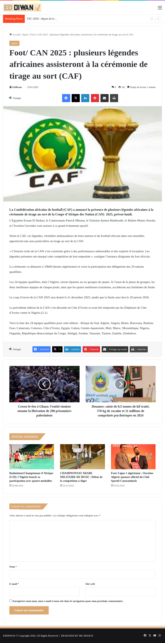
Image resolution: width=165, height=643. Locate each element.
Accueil (14, 34)
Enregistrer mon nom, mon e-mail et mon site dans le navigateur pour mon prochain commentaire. (68, 601)
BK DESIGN (86, 635)
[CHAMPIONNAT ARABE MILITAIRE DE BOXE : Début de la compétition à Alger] (82, 456)
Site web (90, 583)
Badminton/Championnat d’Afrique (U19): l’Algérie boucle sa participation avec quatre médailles (31, 477)
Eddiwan (17, 87)
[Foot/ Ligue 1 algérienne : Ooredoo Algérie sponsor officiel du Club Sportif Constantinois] (133, 456)
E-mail (14, 583)
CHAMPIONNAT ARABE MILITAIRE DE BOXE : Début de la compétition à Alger (81, 477)
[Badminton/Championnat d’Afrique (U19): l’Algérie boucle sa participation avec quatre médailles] (31, 456)
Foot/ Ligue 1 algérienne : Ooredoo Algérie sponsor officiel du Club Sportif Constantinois (132, 477)
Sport (25, 34)
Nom (13, 566)
